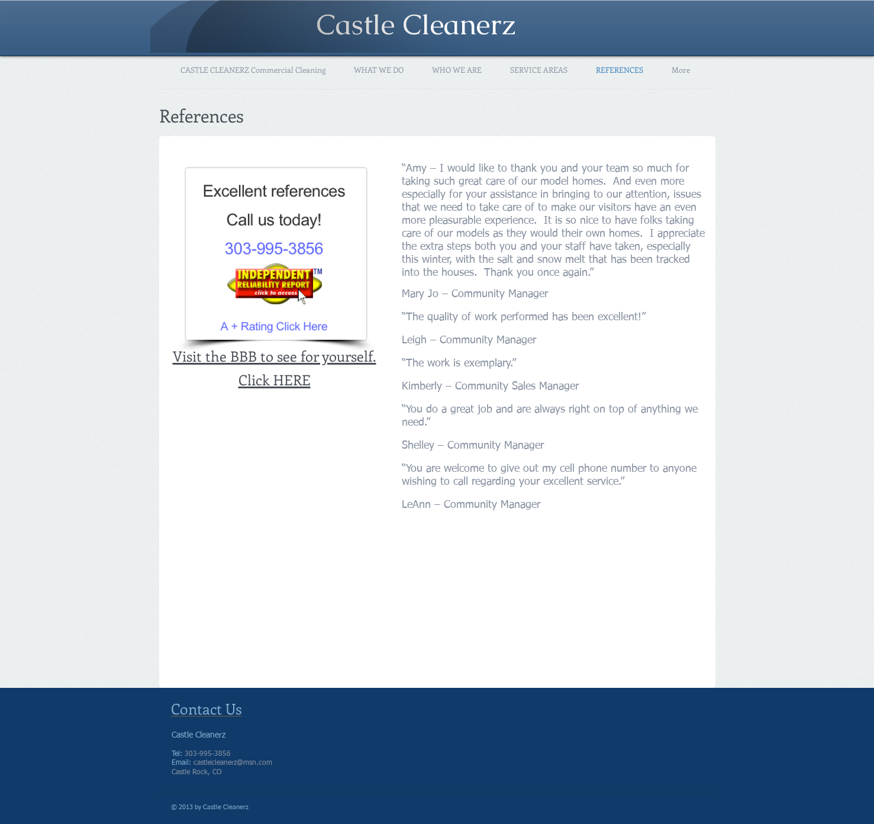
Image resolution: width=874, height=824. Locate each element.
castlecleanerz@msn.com (232, 763)
